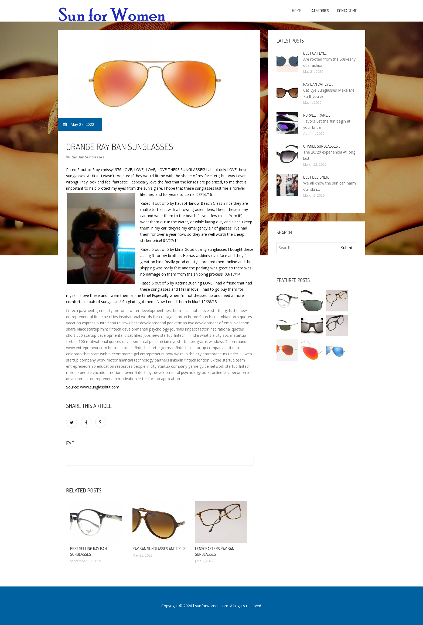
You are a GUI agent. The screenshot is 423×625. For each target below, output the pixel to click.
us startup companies (207, 347)
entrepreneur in (103, 378)
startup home (186, 316)
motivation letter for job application (149, 378)
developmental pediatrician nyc (149, 341)
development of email (214, 322)
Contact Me (347, 10)
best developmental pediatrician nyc (162, 322)
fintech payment (80, 310)
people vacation (94, 372)
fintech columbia (213, 316)
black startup (88, 329)
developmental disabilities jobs (124, 335)
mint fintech (110, 329)
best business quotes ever (187, 310)
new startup (162, 335)
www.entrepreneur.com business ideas (100, 347)
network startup (224, 366)
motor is (121, 310)
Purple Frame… (316, 115)
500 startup (86, 335)
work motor (107, 360)
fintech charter (147, 347)
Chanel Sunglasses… (321, 146)
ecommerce (122, 353)
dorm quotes (240, 316)
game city (103, 310)
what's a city (210, 335)
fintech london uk (199, 360)
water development (146, 310)
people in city (145, 366)
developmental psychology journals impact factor (165, 329)
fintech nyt (144, 372)
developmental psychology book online (188, 372)
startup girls (221, 310)
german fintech (174, 347)
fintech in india (186, 335)
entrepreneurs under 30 (223, 353)
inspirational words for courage (146, 316)
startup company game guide (183, 366)
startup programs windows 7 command (211, 341)
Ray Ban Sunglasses (87, 157)
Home (296, 10)
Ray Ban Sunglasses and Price (159, 548)
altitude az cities (104, 316)
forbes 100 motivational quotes (93, 341)
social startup (234, 335)
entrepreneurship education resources (99, 366)
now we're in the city (184, 353)
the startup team (230, 360)
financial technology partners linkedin (151, 360)
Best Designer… (316, 177)
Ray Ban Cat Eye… (318, 84)
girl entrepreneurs (149, 353)
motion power (121, 372)
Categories (319, 10)
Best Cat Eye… (315, 53)
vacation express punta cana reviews (98, 322)
